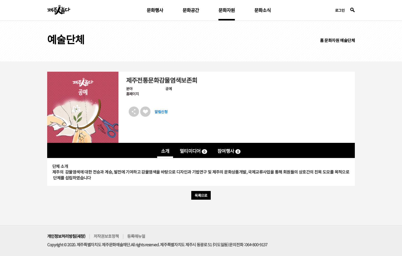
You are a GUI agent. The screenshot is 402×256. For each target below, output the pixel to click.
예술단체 (347, 40)
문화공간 (191, 10)
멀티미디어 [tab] (193, 150)
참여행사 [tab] (228, 150)
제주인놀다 (58, 10)
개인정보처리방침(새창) (66, 236)
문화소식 (262, 10)
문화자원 (226, 10)
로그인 (340, 10)
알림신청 (161, 111)
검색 (352, 10)
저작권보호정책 (106, 236)
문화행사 (155, 10)
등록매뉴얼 (136, 236)
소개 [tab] (165, 150)
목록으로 (201, 195)
